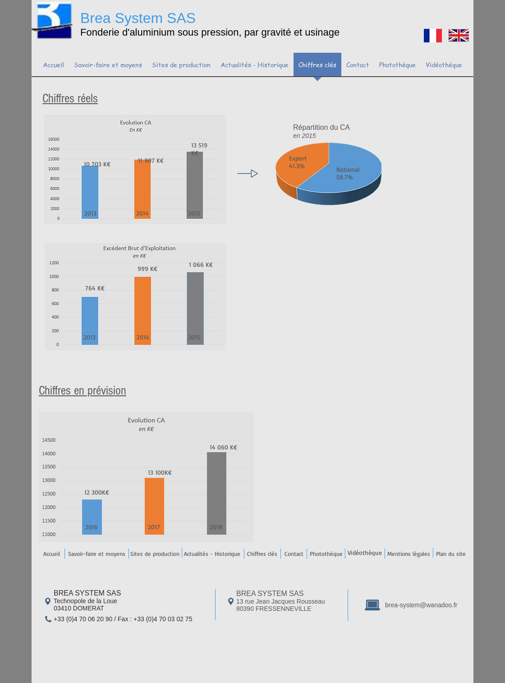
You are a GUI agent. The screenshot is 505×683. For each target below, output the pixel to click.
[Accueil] (51, 554)
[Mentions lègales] (408, 554)
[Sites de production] (154, 554)
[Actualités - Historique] (212, 554)
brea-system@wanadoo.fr (421, 605)
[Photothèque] (326, 554)
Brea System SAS (138, 18)
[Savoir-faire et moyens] (96, 554)
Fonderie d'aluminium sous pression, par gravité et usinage (210, 32)
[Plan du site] (450, 554)
